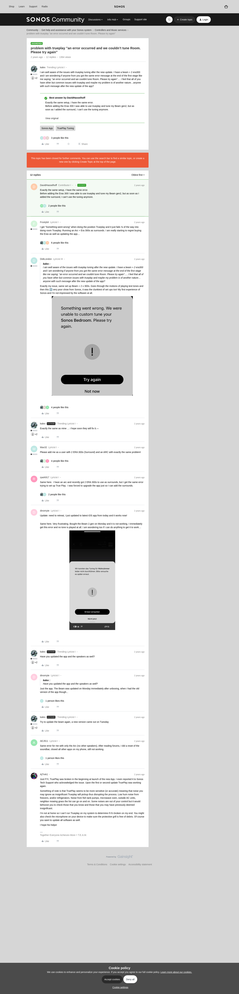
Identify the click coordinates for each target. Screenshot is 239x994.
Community (32, 30)
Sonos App (47, 128)
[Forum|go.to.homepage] (55, 19)
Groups (126, 19)
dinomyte (44, 510)
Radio (45, 6)
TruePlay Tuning (65, 128)
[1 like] (52, 701)
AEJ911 (44, 741)
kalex (42, 67)
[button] (184, 19)
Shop (11, 6)
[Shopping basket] (226, 7)
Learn (22, 6)
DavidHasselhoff (48, 185)
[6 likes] (54, 243)
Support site (140, 19)
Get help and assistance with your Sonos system (66, 30)
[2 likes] (53, 206)
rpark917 (44, 477)
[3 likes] (54, 138)
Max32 (43, 447)
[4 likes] (54, 407)
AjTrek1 (44, 774)
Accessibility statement (140, 864)
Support (33, 6)
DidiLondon (46, 259)
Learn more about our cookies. (176, 972)
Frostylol (44, 222)
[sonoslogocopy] (119, 6)
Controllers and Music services (110, 30)
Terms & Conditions (97, 864)
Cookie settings (118, 864)
